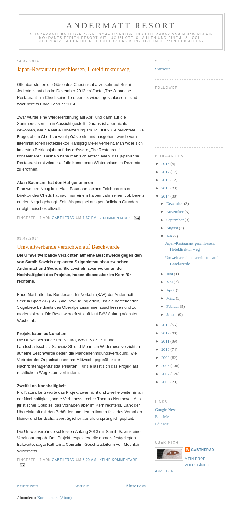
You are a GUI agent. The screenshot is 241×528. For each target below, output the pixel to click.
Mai (170, 282)
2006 (165, 382)
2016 (165, 180)
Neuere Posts (27, 485)
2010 (165, 349)
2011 (165, 341)
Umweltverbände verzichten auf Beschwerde (68, 247)
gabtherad (202, 449)
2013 (165, 325)
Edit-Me (162, 416)
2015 (165, 188)
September (175, 219)
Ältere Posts (136, 485)
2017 (165, 171)
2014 (165, 196)
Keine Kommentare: (119, 459)
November (175, 211)
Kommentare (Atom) (54, 497)
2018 (165, 163)
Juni (170, 273)
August (172, 228)
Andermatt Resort (120, 25)
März (171, 298)
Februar (173, 306)
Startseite (81, 485)
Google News (166, 409)
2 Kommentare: (115, 218)
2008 (165, 365)
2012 (165, 333)
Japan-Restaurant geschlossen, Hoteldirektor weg (73, 69)
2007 (165, 373)
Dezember (175, 203)
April (171, 290)
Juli (169, 236)
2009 (165, 357)
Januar (172, 314)
